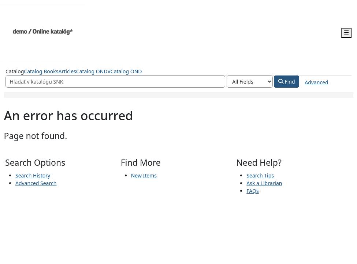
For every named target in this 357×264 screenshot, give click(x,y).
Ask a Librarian (264, 183)
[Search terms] (115, 82)
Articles (67, 71)
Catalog (14, 71)
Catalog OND (126, 71)
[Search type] (250, 82)
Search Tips (260, 175)
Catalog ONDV (93, 71)
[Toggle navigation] (346, 33)
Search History (32, 175)
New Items (144, 175)
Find (286, 81)
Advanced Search (35, 183)
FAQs (252, 190)
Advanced (316, 82)
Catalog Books (41, 71)
